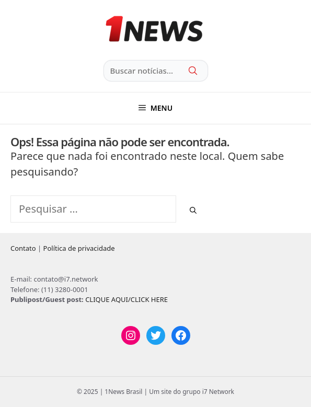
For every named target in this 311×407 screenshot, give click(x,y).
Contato (23, 248)
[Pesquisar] (193, 211)
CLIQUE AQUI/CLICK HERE (126, 299)
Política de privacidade (79, 248)
